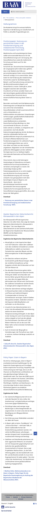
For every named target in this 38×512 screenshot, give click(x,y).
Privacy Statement (26, 497)
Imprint (15, 497)
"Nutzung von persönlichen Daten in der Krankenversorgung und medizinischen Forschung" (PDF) (17, 202)
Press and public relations (23, 18)
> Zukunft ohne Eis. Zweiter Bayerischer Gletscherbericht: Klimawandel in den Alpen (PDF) (18, 346)
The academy (10, 18)
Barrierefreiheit (6, 511)
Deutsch (4, 503)
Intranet (20, 499)
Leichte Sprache (10, 507)
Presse (8, 497)
